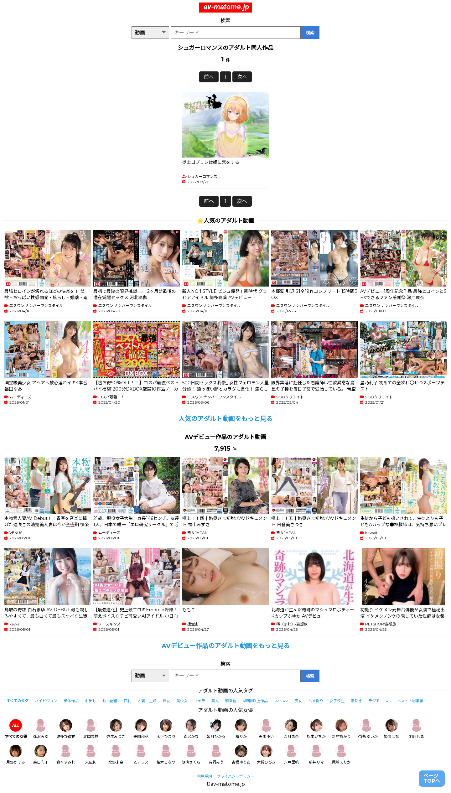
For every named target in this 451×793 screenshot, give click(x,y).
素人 (215, 700)
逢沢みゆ (40, 729)
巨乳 (127, 700)
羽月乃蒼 (416, 729)
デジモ (374, 700)
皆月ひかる (216, 729)
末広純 (91, 754)
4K (388, 700)
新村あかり (341, 729)
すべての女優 (16, 729)
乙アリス (140, 754)
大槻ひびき (266, 754)
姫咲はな (391, 729)
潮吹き (356, 700)
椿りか (241, 729)
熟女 (166, 700)
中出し (90, 700)
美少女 (182, 700)
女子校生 (337, 700)
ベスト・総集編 (410, 700)
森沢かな (191, 729)
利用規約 (204, 776)
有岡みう (216, 754)
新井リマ (316, 754)
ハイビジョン (46, 700)
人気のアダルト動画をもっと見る (225, 419)
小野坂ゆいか (366, 729)
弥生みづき (115, 729)
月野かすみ (15, 754)
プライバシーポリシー (235, 776)
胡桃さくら (191, 754)
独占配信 (109, 700)
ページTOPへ (431, 778)
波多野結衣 (65, 729)
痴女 (298, 700)
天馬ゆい (266, 729)
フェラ (199, 700)
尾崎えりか (341, 754)
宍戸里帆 (291, 754)
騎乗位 (230, 700)
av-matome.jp (226, 7)
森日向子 (40, 754)
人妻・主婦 (146, 700)
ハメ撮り (315, 700)
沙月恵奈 (291, 729)
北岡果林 (90, 729)
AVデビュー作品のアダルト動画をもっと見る (226, 646)
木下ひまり (166, 729)
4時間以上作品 (255, 700)
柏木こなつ (166, 754)
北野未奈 (115, 754)
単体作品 (71, 700)
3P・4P (281, 700)
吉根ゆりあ (241, 754)
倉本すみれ (65, 754)
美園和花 (140, 729)
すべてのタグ (17, 700)
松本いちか (316, 729)
